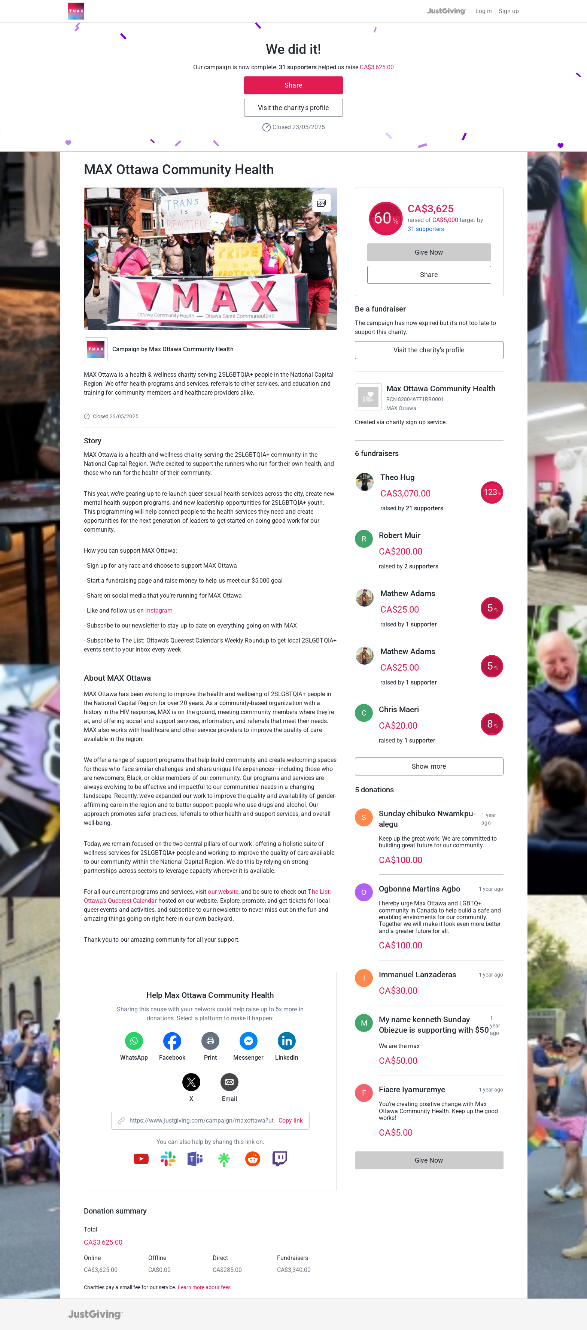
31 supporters (426, 229)
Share (293, 85)
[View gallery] (321, 203)
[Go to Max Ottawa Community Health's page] (368, 396)
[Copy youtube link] (141, 1159)
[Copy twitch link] (279, 1159)
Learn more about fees (204, 1287)
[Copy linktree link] (224, 1161)
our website (223, 891)
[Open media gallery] (210, 259)
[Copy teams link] (195, 1159)
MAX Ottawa (401, 408)
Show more (437, 768)
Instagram (159, 610)
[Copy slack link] (168, 1159)
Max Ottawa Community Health (191, 349)
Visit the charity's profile (293, 108)
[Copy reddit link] (252, 1159)
